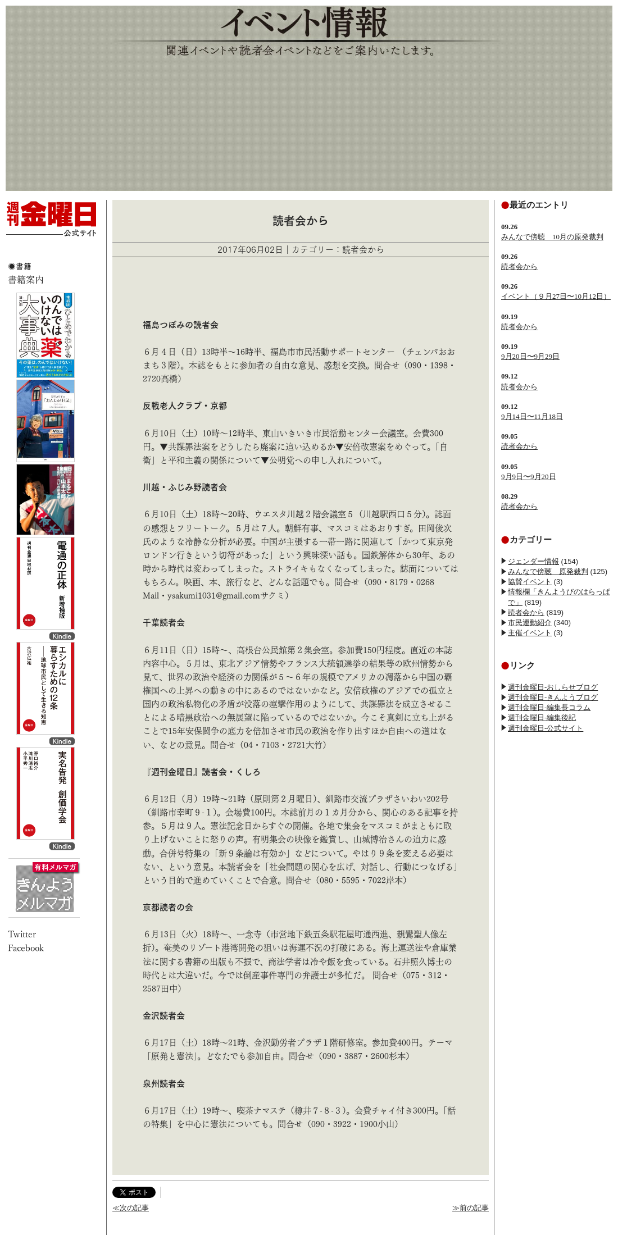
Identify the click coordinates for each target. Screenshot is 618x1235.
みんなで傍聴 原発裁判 (548, 571)
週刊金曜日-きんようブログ (553, 697)
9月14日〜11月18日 (532, 416)
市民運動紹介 (530, 622)
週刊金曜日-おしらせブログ (553, 687)
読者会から (519, 266)
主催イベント (530, 632)
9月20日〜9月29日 (530, 356)
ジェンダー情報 (533, 561)
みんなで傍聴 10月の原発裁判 (552, 237)
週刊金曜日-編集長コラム (549, 707)
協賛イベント (530, 581)
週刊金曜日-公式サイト (545, 728)
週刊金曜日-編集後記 (542, 717)
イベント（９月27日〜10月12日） (556, 296)
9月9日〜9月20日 (528, 476)
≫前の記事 (470, 1208)
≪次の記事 (130, 1208)
